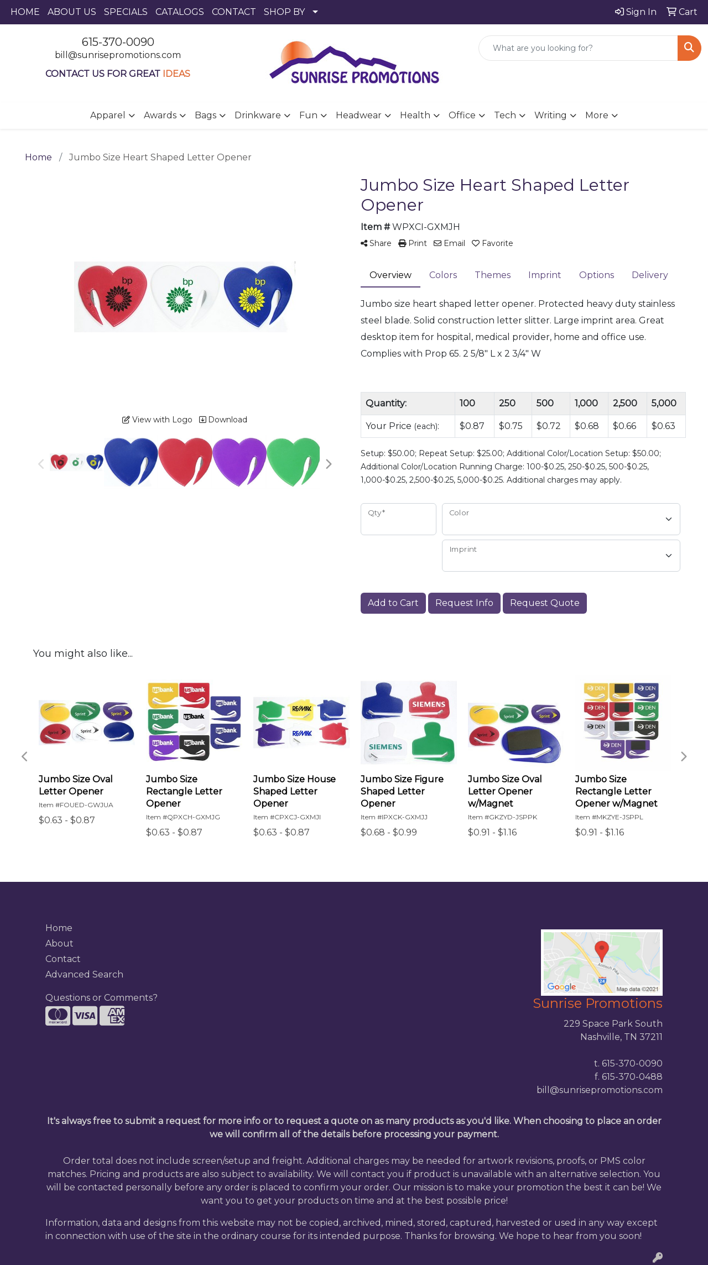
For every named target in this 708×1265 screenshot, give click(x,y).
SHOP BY (284, 12)
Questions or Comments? (101, 997)
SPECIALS (126, 12)
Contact (63, 959)
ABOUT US (72, 12)
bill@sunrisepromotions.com (118, 55)
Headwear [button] (359, 115)
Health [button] (415, 115)
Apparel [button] (108, 115)
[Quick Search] (578, 48)
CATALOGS (179, 12)
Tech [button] (505, 115)
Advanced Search (84, 974)
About (59, 943)
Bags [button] (205, 115)
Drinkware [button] (258, 115)
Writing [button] (550, 115)
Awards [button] (160, 115)
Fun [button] (308, 115)
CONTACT (234, 12)
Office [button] (462, 115)
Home (58, 928)
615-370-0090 (118, 42)
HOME (25, 12)
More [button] (596, 115)
